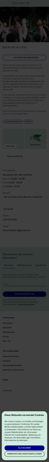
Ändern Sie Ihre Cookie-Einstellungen (24, 454)
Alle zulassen (24, 448)
